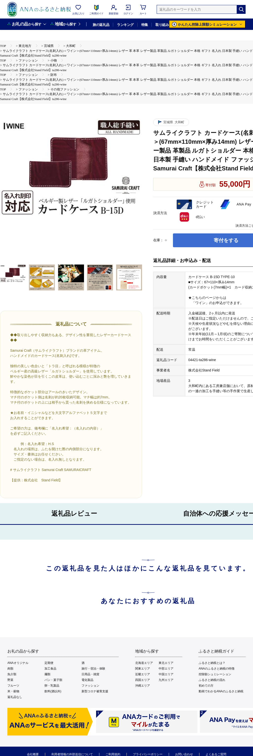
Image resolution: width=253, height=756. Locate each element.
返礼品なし (14, 697)
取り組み (162, 25)
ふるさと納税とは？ (212, 663)
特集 (144, 25)
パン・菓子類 (53, 680)
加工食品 (50, 668)
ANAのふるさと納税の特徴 (216, 668)
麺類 (47, 674)
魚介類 (11, 674)
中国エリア (166, 674)
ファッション (90, 685)
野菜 (10, 680)
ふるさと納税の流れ (212, 680)
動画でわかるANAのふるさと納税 (221, 691)
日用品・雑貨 (90, 674)
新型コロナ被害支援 (95, 691)
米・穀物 (13, 691)
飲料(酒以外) (52, 691)
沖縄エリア (142, 685)
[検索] (241, 9)
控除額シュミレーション (215, 674)
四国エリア (142, 680)
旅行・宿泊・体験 (93, 668)
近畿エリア (142, 674)
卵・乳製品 (51, 685)
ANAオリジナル (17, 663)
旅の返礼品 (101, 25)
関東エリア (142, 668)
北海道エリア (144, 663)
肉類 (10, 668)
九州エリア (166, 680)
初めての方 (206, 685)
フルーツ (13, 685)
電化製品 (87, 680)
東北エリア (166, 663)
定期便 (48, 663)
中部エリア (166, 668)
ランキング (125, 25)
